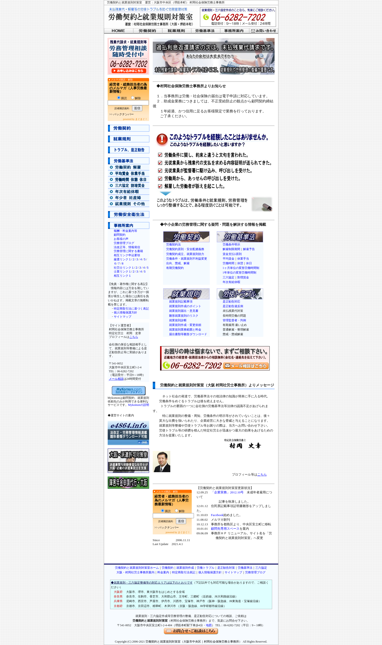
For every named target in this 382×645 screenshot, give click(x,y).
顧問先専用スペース (225, 528)
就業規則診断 (178, 320)
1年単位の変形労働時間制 (239, 272)
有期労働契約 (175, 268)
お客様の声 (121, 239)
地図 (209, 625)
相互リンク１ (122, 275)
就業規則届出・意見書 (183, 311)
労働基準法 (245, 567)
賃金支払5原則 (232, 254)
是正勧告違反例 (233, 306)
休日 (249, 263)
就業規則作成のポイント (185, 306)
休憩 (240, 263)
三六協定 (228, 277)
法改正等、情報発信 (127, 247)
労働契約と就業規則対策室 (163, 641)
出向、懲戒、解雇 (178, 263)
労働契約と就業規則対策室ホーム (137, 567)
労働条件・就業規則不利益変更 (186, 258)
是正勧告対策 (226, 567)
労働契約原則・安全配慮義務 (185, 249)
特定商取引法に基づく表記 (131, 308)
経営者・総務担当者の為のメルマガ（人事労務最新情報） (128, 88)
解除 (136, 98)
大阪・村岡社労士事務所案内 (135, 572)
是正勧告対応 (231, 301)
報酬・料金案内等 (125, 231)
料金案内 (163, 572)
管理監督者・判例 (234, 320)
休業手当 (243, 258)
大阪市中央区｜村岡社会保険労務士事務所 (211, 641)
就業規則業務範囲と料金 (185, 329)
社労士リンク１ (124, 267)
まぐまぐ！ (141, 119)
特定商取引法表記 (183, 572)
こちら (133, 337)
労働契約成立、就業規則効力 (185, 254)
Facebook (217, 515)
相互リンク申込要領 (127, 255)
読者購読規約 (122, 108)
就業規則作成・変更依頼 (185, 325)
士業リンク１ (122, 271)
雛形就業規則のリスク (183, 315)
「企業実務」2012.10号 (227, 492)
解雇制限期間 (231, 249)
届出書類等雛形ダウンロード (188, 334)
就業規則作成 (185, 567)
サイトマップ (122, 316)
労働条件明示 (231, 244)
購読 (122, 98)
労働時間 (228, 263)
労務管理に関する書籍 (128, 251)
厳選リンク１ (122, 259)
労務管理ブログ (124, 243)
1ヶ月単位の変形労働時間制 (241, 268)
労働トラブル (205, 567)
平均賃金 (228, 258)
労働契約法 (173, 244)
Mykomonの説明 (138, 405)
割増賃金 (243, 277)
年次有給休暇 (231, 282)
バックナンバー (123, 114)
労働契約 (167, 567)
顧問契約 (119, 234)
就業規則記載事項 (180, 301)
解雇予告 (249, 249)
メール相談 (116, 379)
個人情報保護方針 (125, 312)
